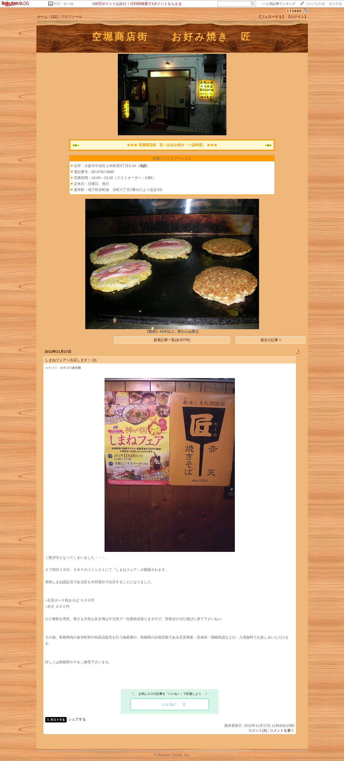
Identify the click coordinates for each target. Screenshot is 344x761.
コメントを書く (282, 730)
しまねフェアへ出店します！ (68, 360)
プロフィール (71, 17)
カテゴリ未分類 (70, 367)
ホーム (42, 17)
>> (278, 4)
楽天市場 (335, 4)
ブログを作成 (315, 4)
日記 (54, 17)
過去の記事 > (270, 340)
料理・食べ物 (63, 4)
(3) (94, 360)
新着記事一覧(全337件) (172, 340)
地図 (143, 166)
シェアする (77, 719)
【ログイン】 (297, 17)
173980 (294, 11)
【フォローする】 (271, 17)
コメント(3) (257, 730)
